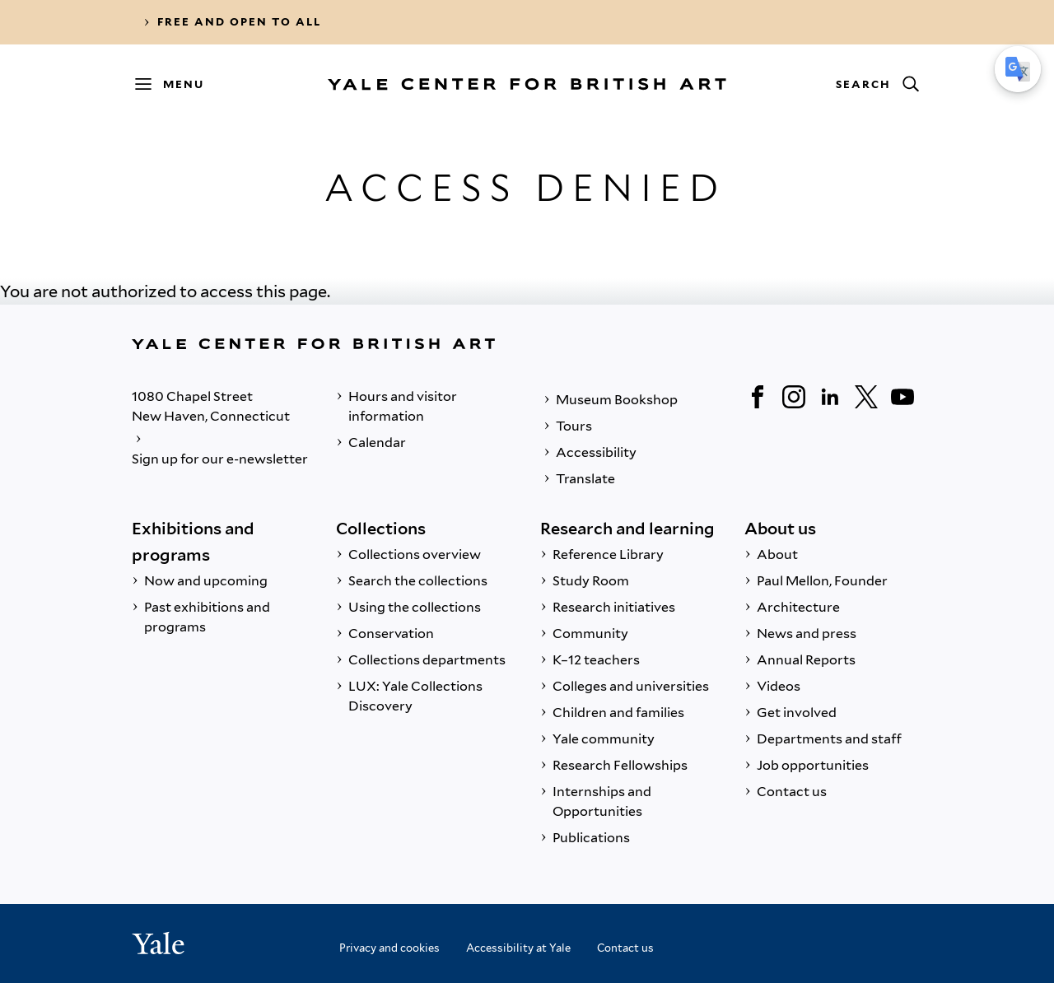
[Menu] (177, 84)
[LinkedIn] (830, 397)
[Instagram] (794, 397)
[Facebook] (757, 397)
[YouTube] (902, 397)
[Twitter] (866, 397)
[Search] (877, 84)
